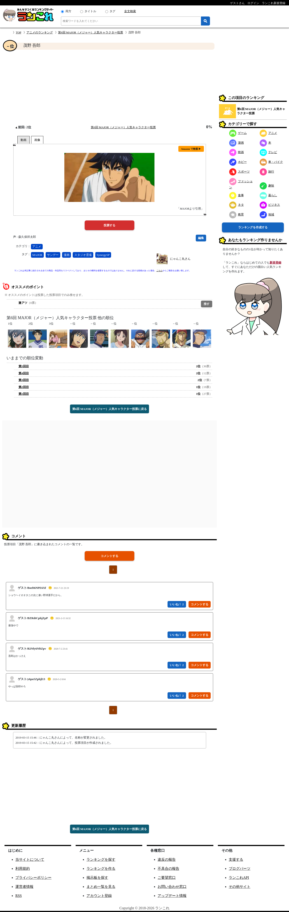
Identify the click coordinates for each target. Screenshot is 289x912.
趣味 (267, 185)
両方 (68, 11)
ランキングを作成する (253, 227)
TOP (18, 32)
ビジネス (270, 204)
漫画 (67, 255)
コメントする (109, 556)
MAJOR (37, 255)
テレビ (268, 152)
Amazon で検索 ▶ (191, 148)
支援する (236, 859)
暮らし (268, 195)
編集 (201, 238)
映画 (236, 152)
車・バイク (271, 162)
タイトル (90, 11)
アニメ (36, 246)
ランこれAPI (239, 877)
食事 (236, 195)
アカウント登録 (99, 896)
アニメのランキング (39, 32)
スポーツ (239, 171)
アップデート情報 (172, 896)
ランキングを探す (100, 859)
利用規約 (22, 868)
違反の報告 (167, 859)
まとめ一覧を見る (100, 887)
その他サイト (239, 887)
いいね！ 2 (177, 604)
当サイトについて (29, 859)
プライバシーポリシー (33, 877)
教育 (236, 214)
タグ (112, 11)
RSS (18, 896)
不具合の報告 (168, 868)
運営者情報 (24, 887)
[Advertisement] (109, 87)
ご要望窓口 (167, 877)
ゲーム (238, 133)
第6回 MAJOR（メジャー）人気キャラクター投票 (90, 32)
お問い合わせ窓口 (172, 887)
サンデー (53, 255)
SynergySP (103, 255)
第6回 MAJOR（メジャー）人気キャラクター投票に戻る (109, 409)
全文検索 (130, 11)
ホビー (238, 162)
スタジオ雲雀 (83, 255)
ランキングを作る (100, 868)
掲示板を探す (97, 877)
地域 (267, 214)
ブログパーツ (239, 868)
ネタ (236, 204)
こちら (159, 270)
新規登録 (275, 262)
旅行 (267, 171)
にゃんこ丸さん (180, 258)
